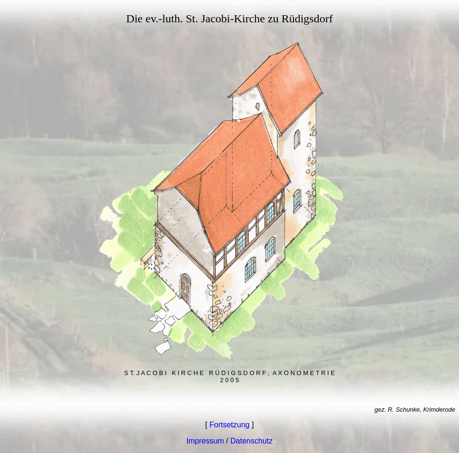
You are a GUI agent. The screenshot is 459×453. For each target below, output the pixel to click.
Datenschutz (251, 441)
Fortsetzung (229, 425)
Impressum (205, 441)
